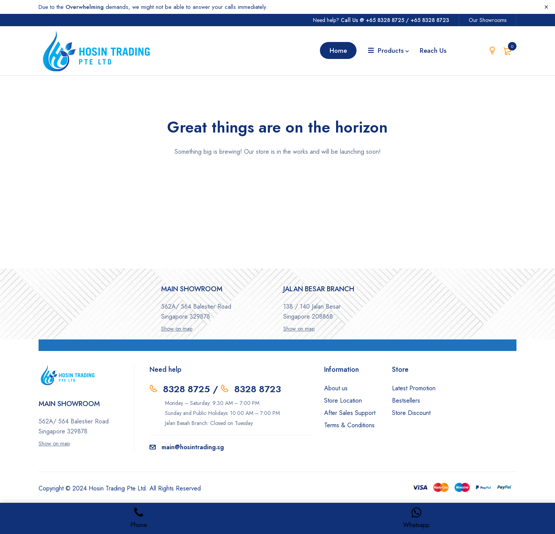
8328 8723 (257, 389)
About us (336, 388)
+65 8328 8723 (429, 20)
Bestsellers (406, 400)
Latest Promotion (414, 388)
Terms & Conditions (349, 425)
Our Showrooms (487, 20)
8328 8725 (186, 389)
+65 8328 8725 (385, 20)
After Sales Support (349, 412)
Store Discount (411, 412)
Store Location (343, 400)
